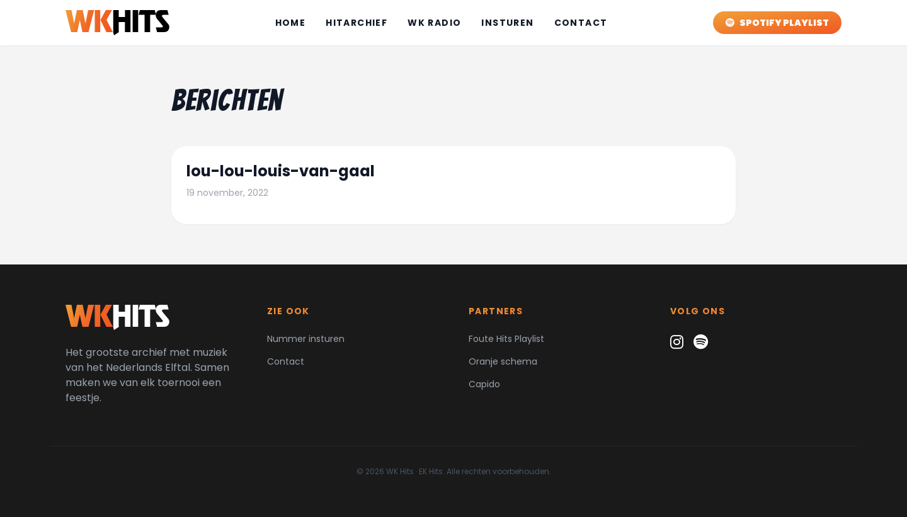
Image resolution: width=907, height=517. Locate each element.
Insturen (507, 22)
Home (290, 22)
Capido (484, 384)
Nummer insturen (306, 338)
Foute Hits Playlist (506, 338)
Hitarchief (356, 22)
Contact (581, 22)
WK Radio (434, 22)
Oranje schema (503, 361)
